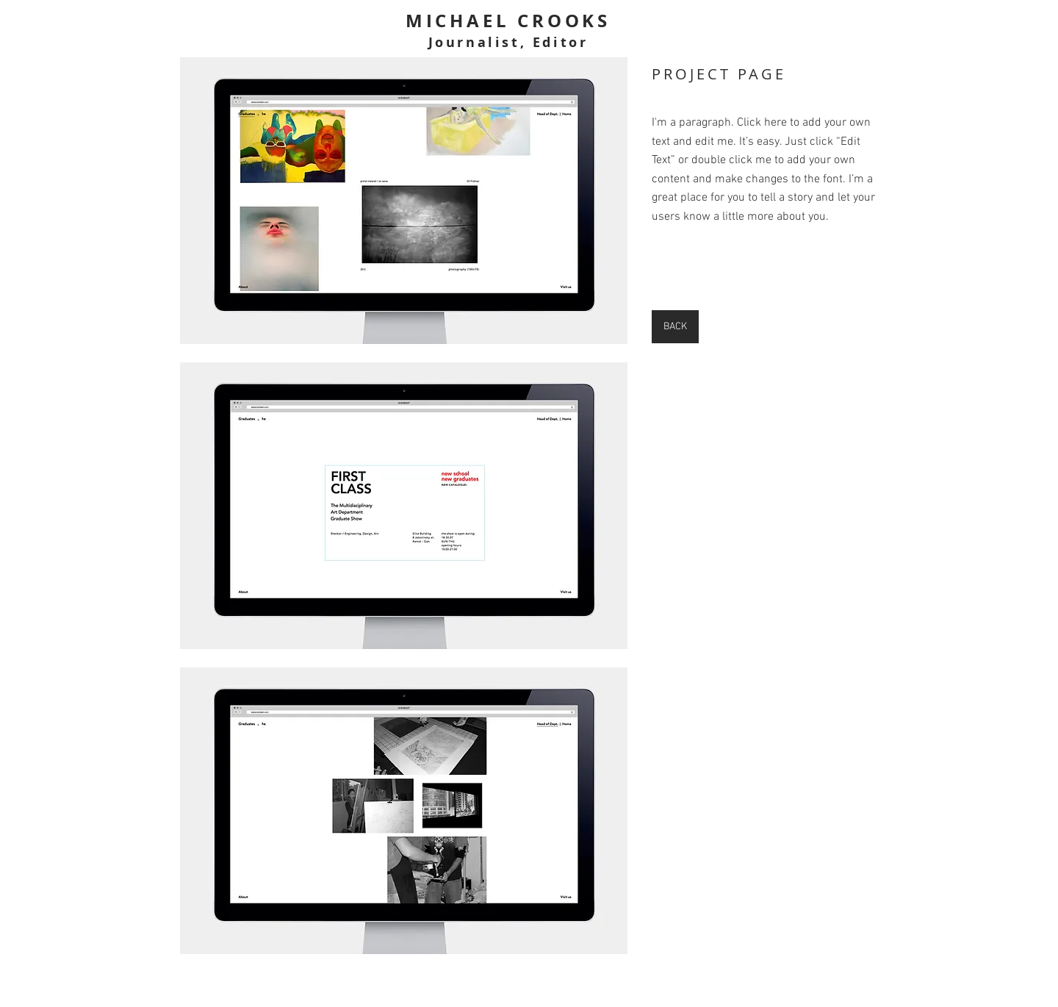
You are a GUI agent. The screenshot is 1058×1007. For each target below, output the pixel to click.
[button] (403, 200)
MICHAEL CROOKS (508, 20)
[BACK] (675, 326)
